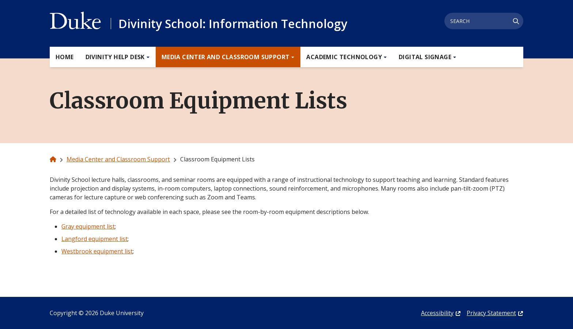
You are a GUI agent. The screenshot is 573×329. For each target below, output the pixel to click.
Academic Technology (344, 57)
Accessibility (437, 313)
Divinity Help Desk (115, 57)
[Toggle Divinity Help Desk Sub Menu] (147, 57)
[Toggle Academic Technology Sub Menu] (384, 57)
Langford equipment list (94, 239)
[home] (53, 159)
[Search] (516, 21)
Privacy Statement (491, 313)
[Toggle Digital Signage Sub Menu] (453, 57)
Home (65, 57)
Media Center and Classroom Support (226, 57)
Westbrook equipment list (97, 251)
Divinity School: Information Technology (232, 23)
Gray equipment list (88, 226)
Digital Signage (425, 57)
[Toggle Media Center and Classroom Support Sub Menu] (291, 57)
